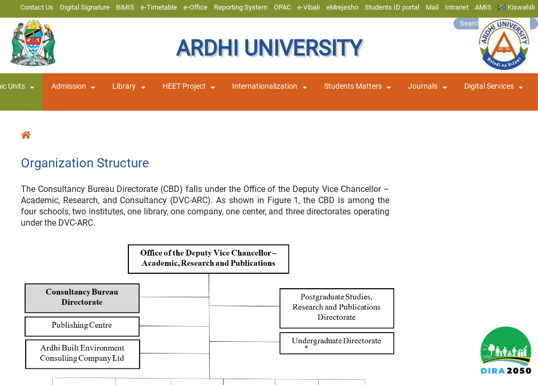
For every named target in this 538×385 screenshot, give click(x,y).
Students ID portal (392, 7)
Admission (68, 86)
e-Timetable (159, 7)
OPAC (282, 7)
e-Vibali (308, 7)
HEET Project (184, 86)
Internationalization (264, 86)
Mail (432, 7)
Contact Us (36, 7)
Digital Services (489, 86)
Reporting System (240, 7)
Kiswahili (516, 7)
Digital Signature (85, 7)
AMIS (483, 7)
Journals (422, 86)
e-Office (195, 7)
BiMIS (125, 7)
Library (124, 86)
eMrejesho (342, 7)
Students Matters (353, 86)
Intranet (456, 7)
